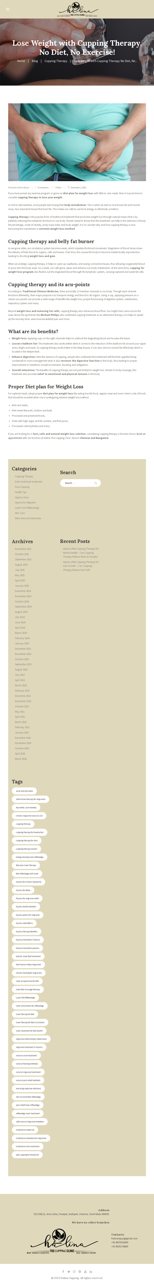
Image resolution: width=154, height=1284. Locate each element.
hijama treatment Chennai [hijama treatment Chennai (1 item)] (28, 939)
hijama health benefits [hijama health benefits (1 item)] (26, 906)
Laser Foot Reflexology (27, 507)
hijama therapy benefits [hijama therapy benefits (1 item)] (27, 931)
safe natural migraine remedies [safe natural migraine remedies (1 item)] (30, 1121)
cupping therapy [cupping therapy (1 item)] (23, 824)
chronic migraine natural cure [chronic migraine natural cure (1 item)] (29, 815)
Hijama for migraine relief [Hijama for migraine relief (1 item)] (27, 898)
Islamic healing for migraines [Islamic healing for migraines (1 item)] (29, 972)
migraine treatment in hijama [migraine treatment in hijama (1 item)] (29, 1047)
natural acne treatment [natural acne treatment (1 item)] (26, 1055)
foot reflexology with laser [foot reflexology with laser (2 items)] (27, 873)
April (20, 580)
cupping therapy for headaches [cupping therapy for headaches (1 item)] (30, 832)
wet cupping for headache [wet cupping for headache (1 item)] (27, 1154)
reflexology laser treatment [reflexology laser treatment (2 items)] (28, 1113)
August (21, 564)
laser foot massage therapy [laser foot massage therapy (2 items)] (28, 989)
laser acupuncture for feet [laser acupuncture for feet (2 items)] (27, 981)
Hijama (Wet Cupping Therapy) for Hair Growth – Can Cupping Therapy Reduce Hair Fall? (81, 566)
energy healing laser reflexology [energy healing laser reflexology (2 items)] (29, 857)
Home (21, 61)
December (23, 591)
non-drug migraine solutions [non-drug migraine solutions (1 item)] (28, 1088)
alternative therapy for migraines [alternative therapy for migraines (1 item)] (31, 799)
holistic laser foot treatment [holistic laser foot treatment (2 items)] (28, 956)
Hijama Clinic (22, 497)
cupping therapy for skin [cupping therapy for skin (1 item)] (27, 840)
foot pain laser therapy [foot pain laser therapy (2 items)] (26, 865)
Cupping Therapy (56, 61)
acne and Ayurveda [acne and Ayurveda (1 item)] (24, 791)
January (22, 585)
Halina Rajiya (23, 187)
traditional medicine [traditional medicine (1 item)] (25, 1129)
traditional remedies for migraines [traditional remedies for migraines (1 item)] (31, 1138)
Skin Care (20, 513)
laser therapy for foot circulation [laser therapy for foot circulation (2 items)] (30, 1022)
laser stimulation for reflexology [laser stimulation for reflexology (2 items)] (30, 1005)
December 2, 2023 (78, 187)
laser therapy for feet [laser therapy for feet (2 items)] (25, 1014)
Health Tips (21, 492)
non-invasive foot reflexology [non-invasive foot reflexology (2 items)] (28, 1096)
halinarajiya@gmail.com (124, 1238)
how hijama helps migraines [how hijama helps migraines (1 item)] (28, 964)
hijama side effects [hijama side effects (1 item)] (24, 923)
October (22, 554)
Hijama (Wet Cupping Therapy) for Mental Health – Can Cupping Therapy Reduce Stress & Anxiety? (81, 552)
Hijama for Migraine (25, 502)
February (22, 638)
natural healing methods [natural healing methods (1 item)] (27, 1063)
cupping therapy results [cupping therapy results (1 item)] (27, 848)
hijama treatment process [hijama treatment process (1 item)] (27, 948)
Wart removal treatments (28, 518)
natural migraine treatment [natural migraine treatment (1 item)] (28, 1072)
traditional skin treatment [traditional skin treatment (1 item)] (28, 1146)
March (21, 633)
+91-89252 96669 (119, 1246)
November (23, 549)
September (23, 559)
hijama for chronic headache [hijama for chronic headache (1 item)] (28, 881)
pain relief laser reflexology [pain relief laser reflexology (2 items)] (28, 1105)
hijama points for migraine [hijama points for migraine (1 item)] (28, 915)
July (20, 570)
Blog (35, 61)
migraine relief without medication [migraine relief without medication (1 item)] (31, 1039)
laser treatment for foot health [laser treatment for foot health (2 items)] (29, 1030)
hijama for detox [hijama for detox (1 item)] (23, 890)
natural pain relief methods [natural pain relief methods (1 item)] (28, 1080)
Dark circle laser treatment (28, 481)
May (20, 575)
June (20, 622)
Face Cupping (22, 487)
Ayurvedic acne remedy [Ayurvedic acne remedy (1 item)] (26, 807)
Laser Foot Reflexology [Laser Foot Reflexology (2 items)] (25, 997)
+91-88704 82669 (119, 1242)
